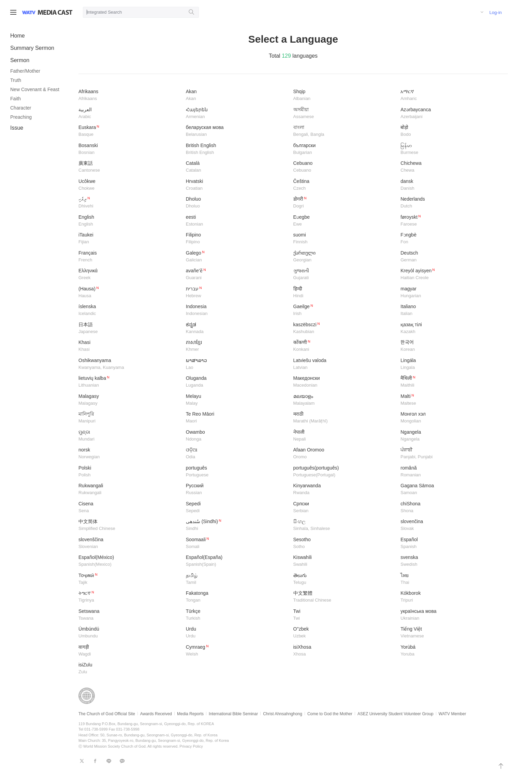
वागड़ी (129, 651)
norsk (129, 453)
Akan (237, 95)
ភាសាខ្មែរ (237, 346)
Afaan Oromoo (344, 453)
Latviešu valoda (344, 364)
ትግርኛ (129, 597)
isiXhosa (344, 651)
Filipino (237, 238)
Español (451, 543)
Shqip (344, 95)
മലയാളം (344, 400)
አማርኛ (451, 95)
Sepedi (237, 507)
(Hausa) (129, 292)
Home (17, 36)
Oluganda (237, 382)
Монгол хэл (451, 417)
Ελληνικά (129, 274)
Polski (129, 471)
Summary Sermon (32, 48)
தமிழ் (237, 579)
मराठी (344, 417)
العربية (129, 113)
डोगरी (344, 203)
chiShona (451, 507)
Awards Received (156, 713)
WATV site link (29, 12)
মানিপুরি (129, 417)
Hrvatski (237, 185)
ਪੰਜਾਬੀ (451, 453)
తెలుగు (344, 579)
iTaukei (129, 238)
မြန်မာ (451, 149)
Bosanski (129, 149)
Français (129, 256)
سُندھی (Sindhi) (237, 525)
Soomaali (237, 543)
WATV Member (452, 713)
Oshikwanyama (129, 364)
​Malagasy (129, 400)
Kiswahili (344, 561)
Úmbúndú (129, 632)
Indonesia (237, 310)
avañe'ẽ (237, 274)
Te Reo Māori (237, 417)
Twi (344, 615)
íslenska (129, 310)
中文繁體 (344, 597)
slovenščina (129, 543)
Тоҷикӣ (129, 579)
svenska (451, 561)
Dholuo (237, 203)
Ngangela (451, 436)
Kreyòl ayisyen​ (451, 274)
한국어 (451, 346)
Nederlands (451, 203)
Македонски (344, 382)
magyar (451, 292)
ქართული (344, 256)
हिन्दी (344, 292)
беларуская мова (237, 131)
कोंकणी (344, 346)
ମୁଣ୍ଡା (129, 436)
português (237, 471)
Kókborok (451, 597)
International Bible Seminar (233, 713)
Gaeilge (344, 310)
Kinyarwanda (344, 489)
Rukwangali (129, 489)
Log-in (495, 12)
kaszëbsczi (344, 328)
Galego (237, 256)
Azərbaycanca (451, 113)
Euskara (129, 131)
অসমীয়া (344, 113)
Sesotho (344, 543)
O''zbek (344, 632)
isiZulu (129, 668)
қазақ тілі (451, 328)
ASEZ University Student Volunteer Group (395, 713)
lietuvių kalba (129, 382)
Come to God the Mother (329, 713)
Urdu (237, 632)
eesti (237, 221)
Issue (16, 128)
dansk (451, 185)
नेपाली (344, 436)
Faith (15, 98)
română (451, 471)
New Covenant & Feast (34, 89)
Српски (344, 507)
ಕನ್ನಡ (237, 328)
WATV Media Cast (55, 12)
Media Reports (190, 713)
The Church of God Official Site (106, 713)
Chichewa (451, 167)
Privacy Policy (191, 746)
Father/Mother (25, 71)
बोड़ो (451, 131)
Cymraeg (237, 651)
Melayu (237, 400)
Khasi (129, 346)
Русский (237, 489)
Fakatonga (237, 597)
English (129, 221)
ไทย (451, 579)
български (344, 149)
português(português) (344, 471)
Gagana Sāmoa (451, 489)
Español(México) (129, 561)
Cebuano (344, 167)
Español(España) (237, 561)
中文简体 (129, 525)
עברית (237, 292)
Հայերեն (237, 113)
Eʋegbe (344, 221)
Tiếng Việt (451, 632)
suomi (344, 238)
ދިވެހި (129, 203)
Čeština (344, 185)
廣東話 (129, 167)
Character (20, 108)
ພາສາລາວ (237, 364)
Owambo (237, 436)
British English (237, 149)
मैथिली (451, 382)
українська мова (451, 615)
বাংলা (344, 131)
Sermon (19, 60)
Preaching (21, 117)
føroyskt (451, 221)
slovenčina (451, 525)
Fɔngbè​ (451, 238)
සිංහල (344, 525)
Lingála (451, 364)
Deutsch (451, 256)
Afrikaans (129, 95)
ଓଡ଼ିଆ (237, 453)
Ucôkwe (129, 185)
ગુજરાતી (344, 274)
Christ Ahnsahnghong (282, 713)
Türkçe (237, 615)
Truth (15, 80)
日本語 (129, 328)
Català (237, 167)
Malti (451, 400)
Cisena (129, 507)
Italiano (451, 310)
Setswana (129, 615)
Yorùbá (451, 651)
